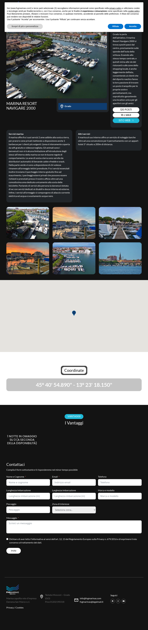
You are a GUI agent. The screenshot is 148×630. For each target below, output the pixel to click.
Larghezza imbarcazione (64, 490)
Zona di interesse (60, 504)
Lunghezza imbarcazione (18, 490)
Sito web (126, 120)
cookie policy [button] (133, 11)
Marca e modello (106, 490)
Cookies (19, 607)
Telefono (102, 476)
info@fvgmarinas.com (90, 598)
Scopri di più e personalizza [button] (25, 26)
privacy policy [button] (115, 8)
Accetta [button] (132, 26)
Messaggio (11, 518)
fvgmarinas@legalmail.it (91, 601)
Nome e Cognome (15, 476)
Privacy (10, 607)
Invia (13, 550)
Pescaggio (11, 504)
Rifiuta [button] (115, 26)
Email (55, 476)
